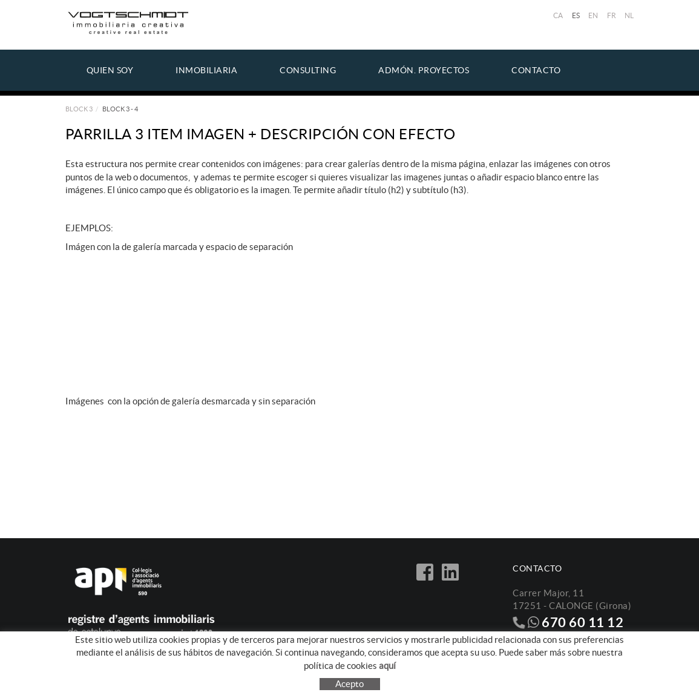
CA (558, 15)
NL (629, 15)
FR (612, 15)
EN (593, 15)
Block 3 (79, 109)
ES (576, 15)
